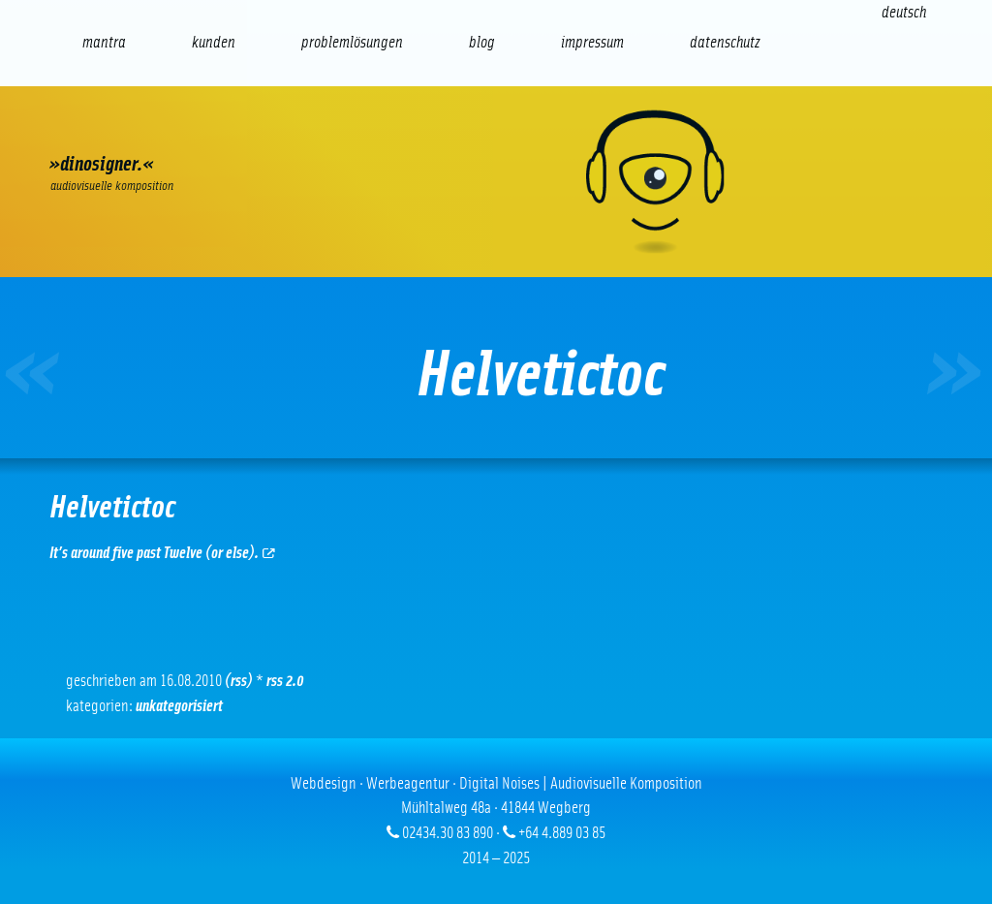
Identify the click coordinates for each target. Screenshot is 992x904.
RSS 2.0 (285, 680)
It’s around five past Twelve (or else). (162, 553)
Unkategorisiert (179, 706)
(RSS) (239, 680)
